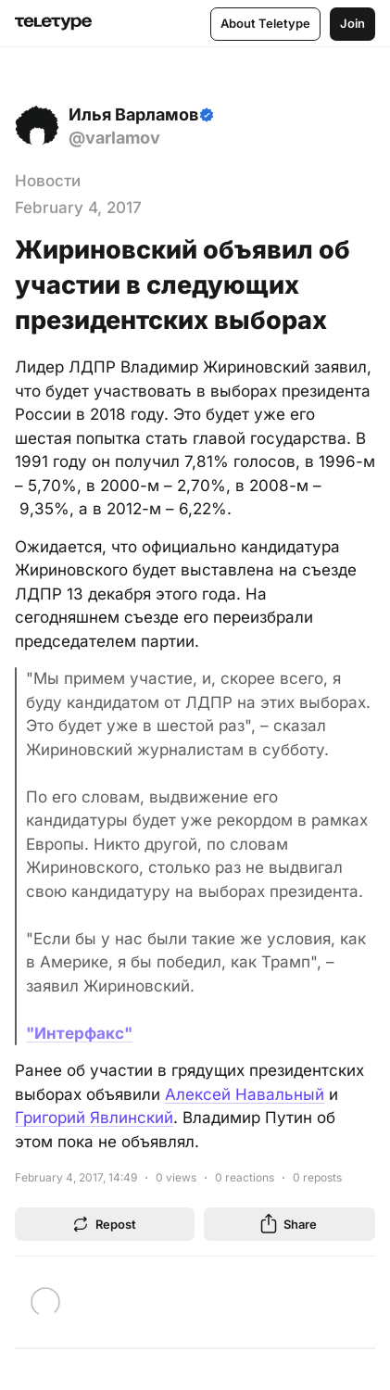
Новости (48, 180)
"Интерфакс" (79, 1033)
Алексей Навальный (244, 1094)
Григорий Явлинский (94, 1117)
